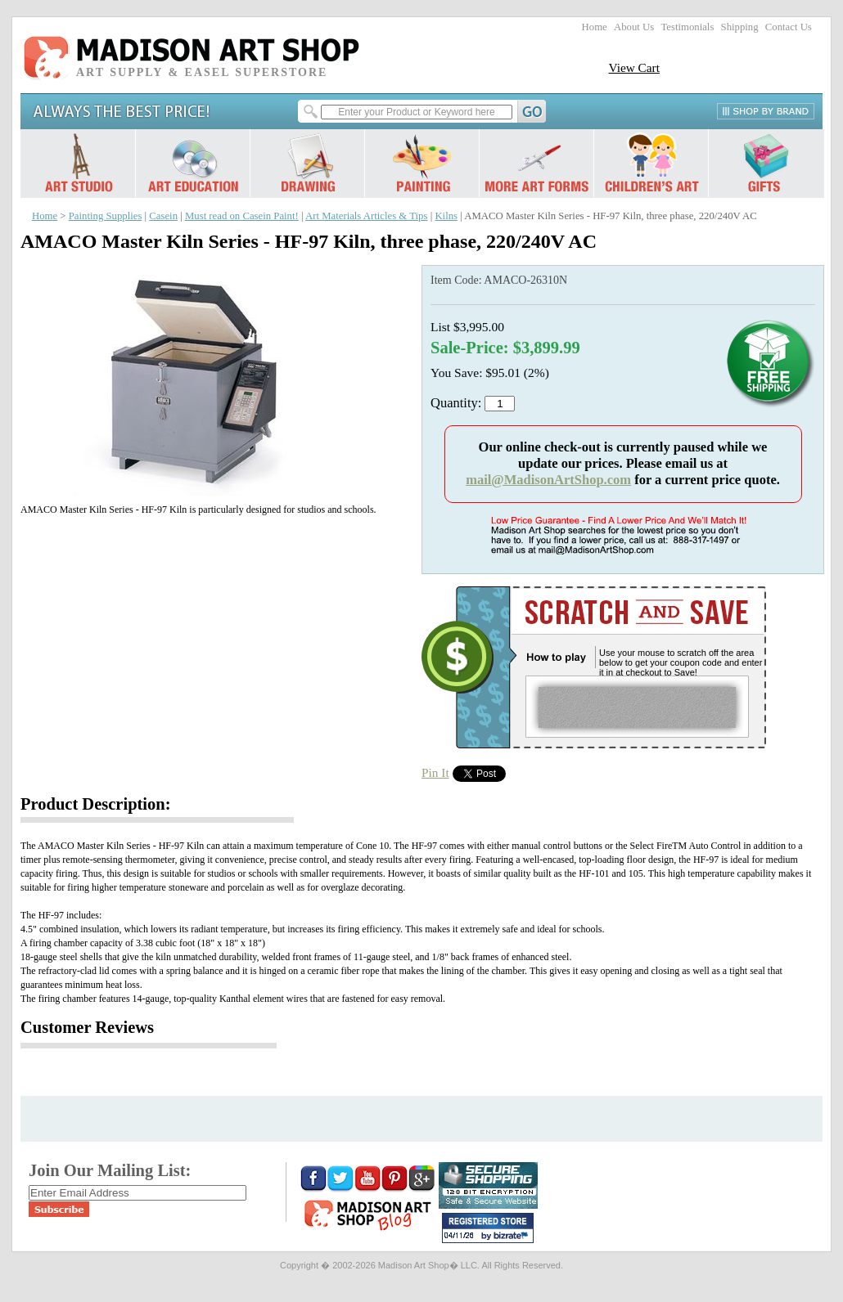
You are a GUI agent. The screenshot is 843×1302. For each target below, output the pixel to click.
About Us (634, 27)
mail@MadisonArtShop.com (548, 479)
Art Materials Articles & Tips (366, 216)
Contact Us (788, 27)
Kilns (446, 216)
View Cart (634, 67)
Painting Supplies (105, 216)
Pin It (435, 772)
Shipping (740, 27)
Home (594, 27)
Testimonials (687, 27)
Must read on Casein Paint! (242, 216)
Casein (163, 216)
